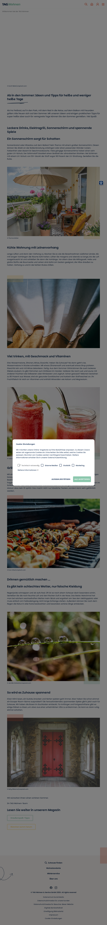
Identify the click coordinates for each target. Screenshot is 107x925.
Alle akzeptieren (82, 479)
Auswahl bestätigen (61, 479)
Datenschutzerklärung (57, 457)
